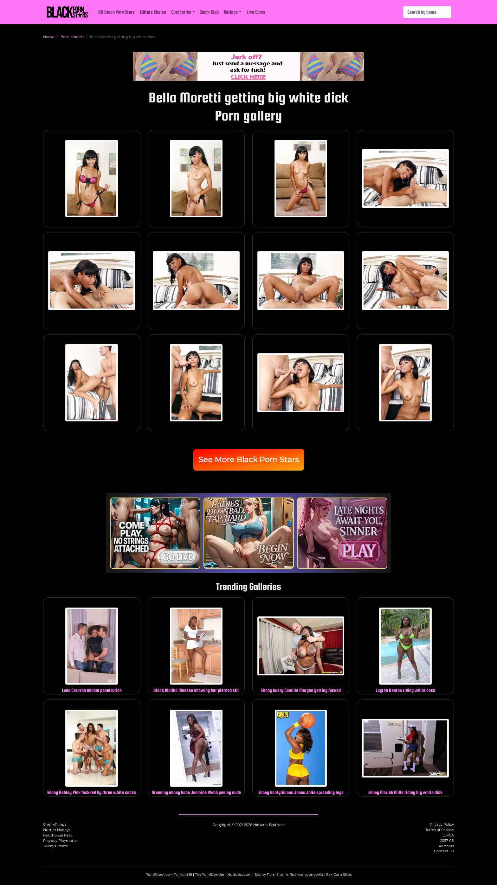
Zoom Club (209, 12)
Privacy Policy (442, 824)
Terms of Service (439, 830)
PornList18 (183, 874)
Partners (446, 846)
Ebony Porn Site (269, 874)
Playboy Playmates (60, 840)
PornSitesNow (158, 874)
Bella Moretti (72, 37)
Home (48, 37)
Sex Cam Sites (339, 874)
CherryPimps (54, 824)
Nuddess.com (239, 874)
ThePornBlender (209, 874)
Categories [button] (181, 12)
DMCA (448, 835)
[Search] (427, 12)
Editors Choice (153, 12)
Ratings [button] (231, 12)
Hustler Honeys (56, 830)
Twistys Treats (55, 846)
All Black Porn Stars (116, 12)
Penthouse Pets (57, 835)
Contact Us (444, 851)
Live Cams (256, 12)
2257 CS (447, 840)
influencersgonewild (304, 874)
